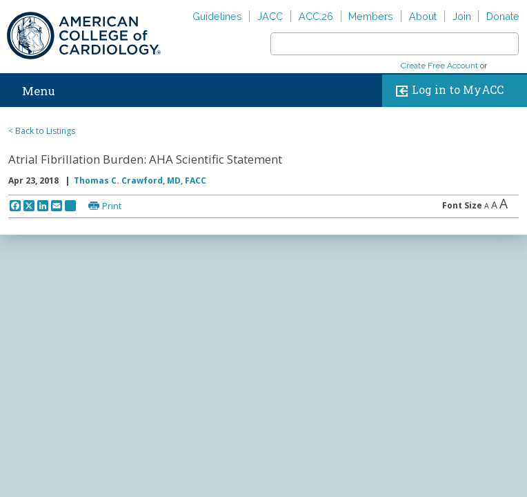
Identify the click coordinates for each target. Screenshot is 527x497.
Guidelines (217, 16)
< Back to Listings (41, 131)
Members (370, 16)
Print (111, 205)
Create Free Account (439, 65)
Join (462, 16)
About (423, 16)
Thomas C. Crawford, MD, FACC (140, 180)
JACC (270, 16)
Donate (502, 16)
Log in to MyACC (447, 91)
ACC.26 (316, 16)
